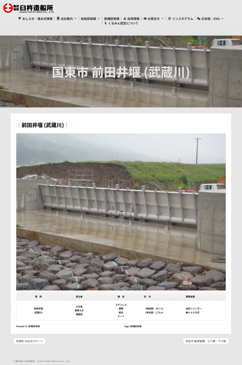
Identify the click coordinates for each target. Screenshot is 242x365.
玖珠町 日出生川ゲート (29, 341)
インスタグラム (182, 18)
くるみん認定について (123, 23)
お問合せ (154, 18)
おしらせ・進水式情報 (37, 18)
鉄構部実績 (111, 18)
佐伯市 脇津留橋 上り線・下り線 (206, 341)
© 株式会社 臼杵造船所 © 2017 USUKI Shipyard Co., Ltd (41, 361)
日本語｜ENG (210, 18)
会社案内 (67, 18)
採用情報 (133, 18)
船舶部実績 (88, 18)
